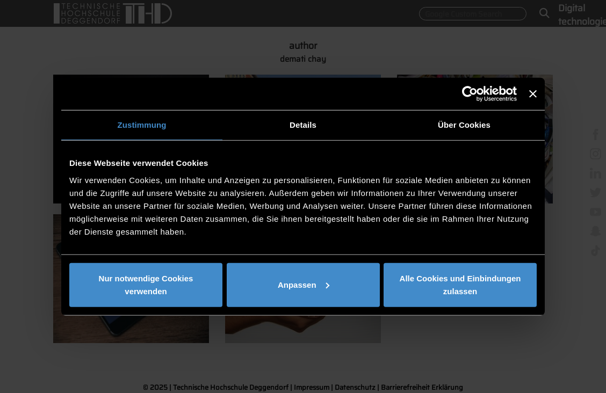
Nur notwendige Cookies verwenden (146, 284)
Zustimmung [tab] (142, 124)
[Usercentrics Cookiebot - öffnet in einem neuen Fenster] (470, 94)
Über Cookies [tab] (464, 124)
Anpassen (303, 284)
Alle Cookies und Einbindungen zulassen (460, 284)
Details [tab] (303, 124)
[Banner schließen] (533, 94)
